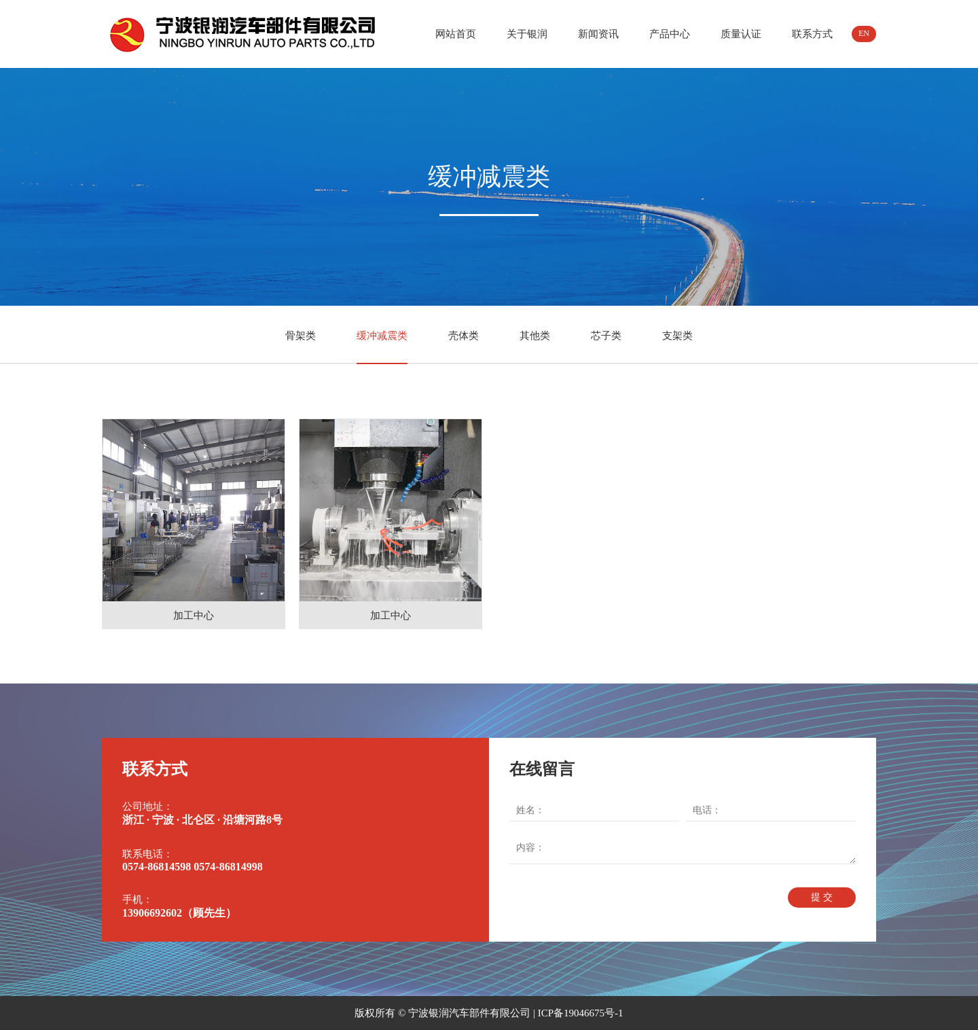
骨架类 (300, 335)
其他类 (535, 335)
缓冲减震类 (382, 335)
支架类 (677, 335)
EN (863, 33)
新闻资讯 (598, 34)
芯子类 (606, 335)
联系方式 (812, 34)
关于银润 (527, 34)
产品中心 (669, 34)
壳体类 (463, 335)
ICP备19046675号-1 (580, 1013)
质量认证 (741, 34)
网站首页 (455, 34)
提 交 (822, 897)
